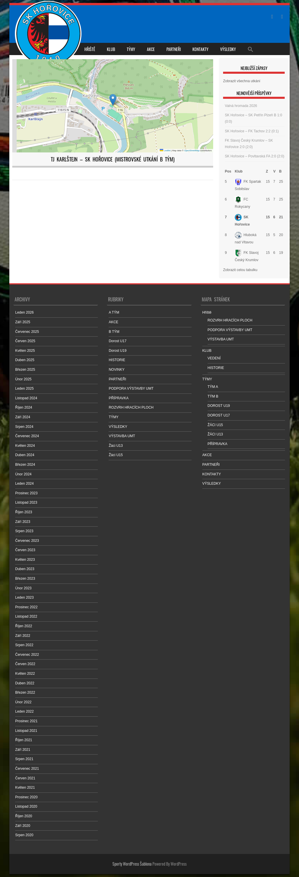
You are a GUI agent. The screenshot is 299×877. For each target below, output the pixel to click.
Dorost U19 (117, 351)
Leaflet (165, 150)
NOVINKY (116, 370)
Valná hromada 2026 (241, 106)
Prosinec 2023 (26, 493)
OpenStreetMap (192, 150)
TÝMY (131, 49)
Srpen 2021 (24, 759)
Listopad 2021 (26, 731)
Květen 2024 (25, 446)
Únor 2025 (23, 379)
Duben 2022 (24, 683)
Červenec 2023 (27, 541)
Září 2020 (22, 826)
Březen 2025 (25, 370)
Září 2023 (22, 522)
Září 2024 (22, 417)
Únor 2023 (23, 588)
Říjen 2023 (23, 512)
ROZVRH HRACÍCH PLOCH (131, 407)
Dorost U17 (117, 341)
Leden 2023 (24, 597)
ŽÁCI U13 (215, 434)
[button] (113, 100)
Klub (239, 171)
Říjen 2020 (23, 816)
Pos (228, 171)
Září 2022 (22, 636)
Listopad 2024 (26, 398)
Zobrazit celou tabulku (240, 270)
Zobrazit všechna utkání (241, 81)
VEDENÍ (214, 358)
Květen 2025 (25, 351)
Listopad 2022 (26, 616)
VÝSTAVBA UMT (122, 436)
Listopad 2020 (26, 806)
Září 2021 (22, 750)
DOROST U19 (219, 406)
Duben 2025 (24, 360)
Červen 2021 (25, 778)
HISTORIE (117, 360)
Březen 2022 (25, 692)
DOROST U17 (219, 415)
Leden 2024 (24, 483)
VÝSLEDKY (228, 49)
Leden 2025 (24, 388)
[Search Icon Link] (250, 49)
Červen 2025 (25, 341)
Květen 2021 (25, 787)
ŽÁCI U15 (215, 425)
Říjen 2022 (23, 626)
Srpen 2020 (24, 835)
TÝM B (213, 396)
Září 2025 (22, 322)
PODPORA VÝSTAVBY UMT (131, 388)
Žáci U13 (116, 446)
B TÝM (114, 332)
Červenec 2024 (27, 436)
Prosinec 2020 (26, 797)
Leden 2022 (24, 711)
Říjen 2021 (23, 740)
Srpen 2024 (24, 427)
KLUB (111, 49)
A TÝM (114, 312)
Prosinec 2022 (26, 607)
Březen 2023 (25, 579)
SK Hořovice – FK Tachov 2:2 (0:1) (252, 131)
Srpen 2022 (24, 645)
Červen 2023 (25, 550)
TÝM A (213, 387)
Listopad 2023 (26, 502)
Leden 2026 (24, 312)
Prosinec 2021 (26, 721)
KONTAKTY (200, 49)
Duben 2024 (24, 455)
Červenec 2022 (27, 655)
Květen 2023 (25, 560)
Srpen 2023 (24, 531)
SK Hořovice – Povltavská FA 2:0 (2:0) (254, 156)
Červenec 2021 (27, 769)
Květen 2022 (25, 674)
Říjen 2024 (23, 407)
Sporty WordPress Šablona (132, 864)
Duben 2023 (24, 569)
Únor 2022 (23, 702)
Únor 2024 (23, 474)
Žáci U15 (116, 455)
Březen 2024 (25, 465)
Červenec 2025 (27, 332)
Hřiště (89, 49)
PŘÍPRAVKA (118, 398)
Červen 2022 (25, 664)
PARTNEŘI (173, 49)
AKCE (151, 49)
